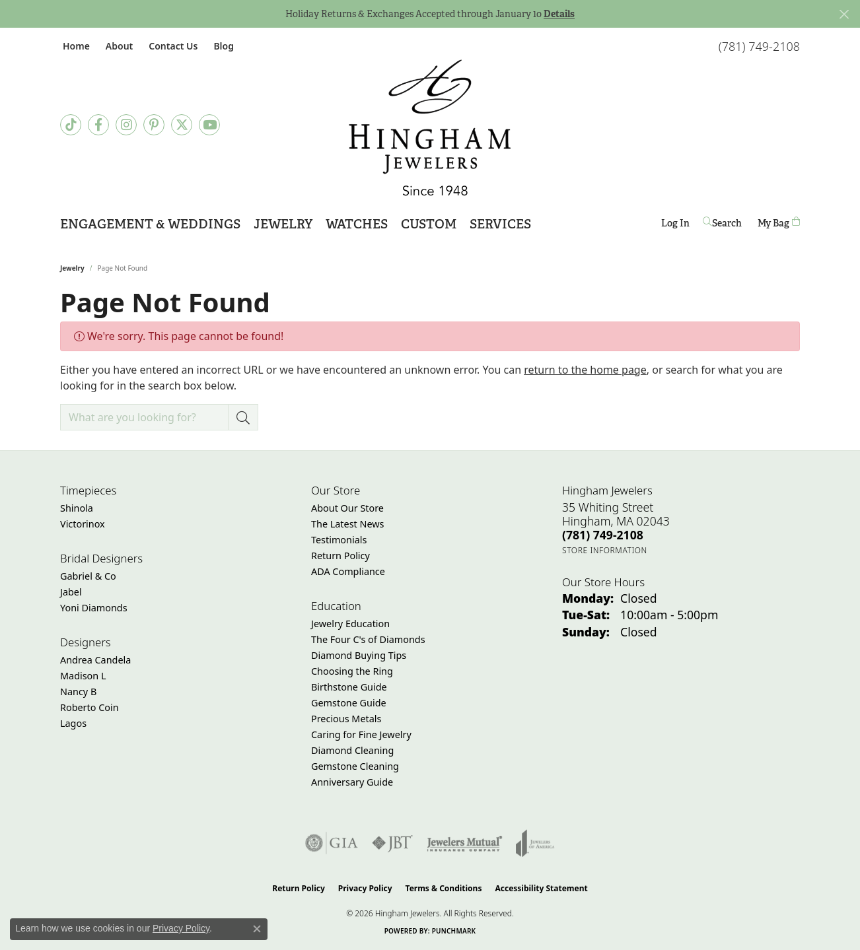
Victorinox (82, 524)
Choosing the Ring (352, 671)
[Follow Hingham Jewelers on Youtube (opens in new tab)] (209, 124)
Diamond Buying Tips (358, 655)
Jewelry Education (350, 623)
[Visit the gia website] (331, 843)
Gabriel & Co (88, 576)
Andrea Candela (95, 660)
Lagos (73, 723)
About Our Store (347, 508)
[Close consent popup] (257, 929)
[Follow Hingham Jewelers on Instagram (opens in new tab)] (126, 124)
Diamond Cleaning (352, 750)
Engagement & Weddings (150, 224)
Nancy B (78, 691)
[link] (75, 45)
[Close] (844, 14)
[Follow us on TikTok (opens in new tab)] (70, 124)
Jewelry (283, 224)
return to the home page (585, 369)
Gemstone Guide (348, 702)
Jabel (71, 592)
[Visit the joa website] (535, 843)
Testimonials (339, 539)
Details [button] (559, 14)
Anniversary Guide (352, 782)
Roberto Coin (89, 707)
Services (500, 224)
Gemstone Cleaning (355, 766)
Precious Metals (346, 718)
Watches (357, 224)
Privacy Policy (365, 888)
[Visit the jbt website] (392, 843)
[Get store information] (604, 550)
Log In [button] (675, 225)
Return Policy (340, 555)
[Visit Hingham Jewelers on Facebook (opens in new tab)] (98, 124)
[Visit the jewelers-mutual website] (465, 843)
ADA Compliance (348, 571)
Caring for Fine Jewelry (361, 734)
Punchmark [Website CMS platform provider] (454, 930)
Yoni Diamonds (93, 607)
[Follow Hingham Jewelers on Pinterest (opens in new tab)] (153, 124)
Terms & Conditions (444, 888)
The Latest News (347, 524)
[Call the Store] (602, 535)
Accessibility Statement (541, 888)
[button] (118, 45)
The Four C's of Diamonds (368, 639)
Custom (428, 224)
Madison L (83, 675)
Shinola (76, 508)
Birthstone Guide (349, 687)
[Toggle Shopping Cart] (779, 223)
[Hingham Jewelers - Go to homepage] (430, 127)
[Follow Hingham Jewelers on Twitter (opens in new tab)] (181, 124)
